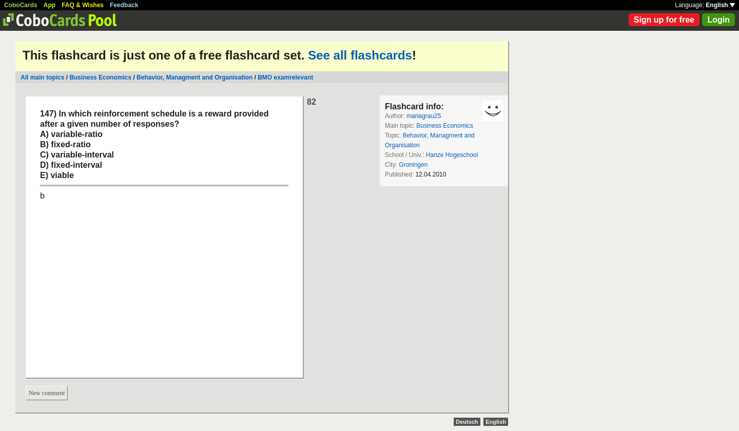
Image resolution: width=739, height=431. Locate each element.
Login (718, 19)
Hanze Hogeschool (452, 155)
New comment (47, 393)
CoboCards (20, 5)
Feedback (124, 5)
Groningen (413, 164)
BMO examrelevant (285, 77)
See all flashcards (360, 55)
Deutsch (467, 422)
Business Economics (100, 77)
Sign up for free (664, 19)
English (720, 5)
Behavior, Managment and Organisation (194, 77)
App (49, 5)
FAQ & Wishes (83, 5)
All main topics (42, 77)
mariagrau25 (423, 116)
